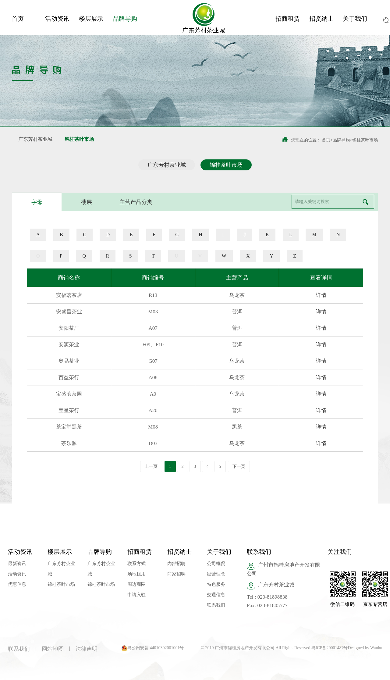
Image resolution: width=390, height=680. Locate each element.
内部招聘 (176, 563)
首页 (18, 18)
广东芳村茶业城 (35, 139)
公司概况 (216, 563)
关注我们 (340, 551)
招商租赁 (287, 18)
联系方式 (136, 563)
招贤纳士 (321, 18)
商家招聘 (176, 573)
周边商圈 (136, 584)
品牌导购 (125, 18)
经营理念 (216, 573)
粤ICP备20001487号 (329, 648)
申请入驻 (136, 594)
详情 (321, 295)
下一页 (238, 466)
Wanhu (376, 648)
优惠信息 (17, 584)
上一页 (151, 466)
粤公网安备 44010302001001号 (155, 648)
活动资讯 (57, 18)
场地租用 (136, 573)
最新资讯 (17, 563)
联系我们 (216, 605)
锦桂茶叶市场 (79, 139)
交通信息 (216, 594)
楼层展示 (91, 18)
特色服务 (216, 584)
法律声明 (87, 649)
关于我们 (355, 18)
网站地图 (53, 649)
